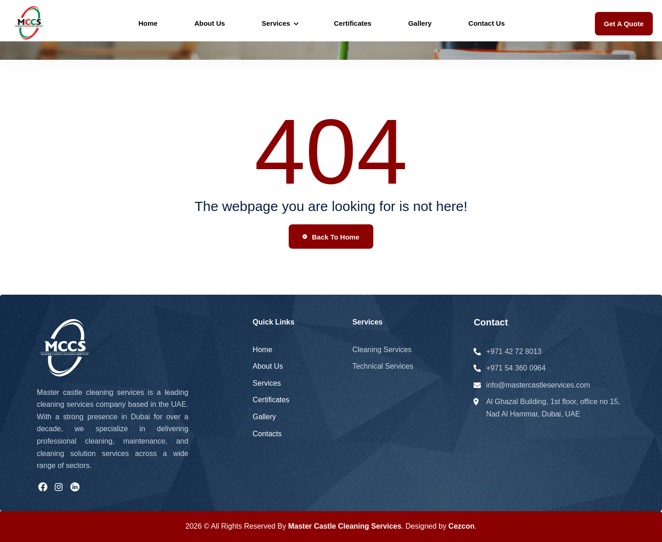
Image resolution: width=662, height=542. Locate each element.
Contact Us (486, 23)
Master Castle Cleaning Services (344, 526)
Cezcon (461, 526)
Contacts (267, 434)
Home (148, 23)
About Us (209, 23)
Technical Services (382, 366)
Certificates (352, 23)
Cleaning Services (381, 350)
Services (276, 23)
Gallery (420, 23)
